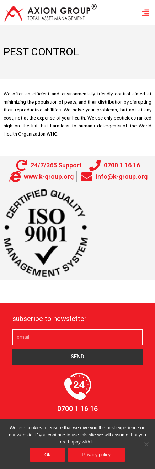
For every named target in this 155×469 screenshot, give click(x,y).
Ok (47, 454)
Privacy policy (96, 454)
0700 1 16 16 (77, 408)
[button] (145, 12)
